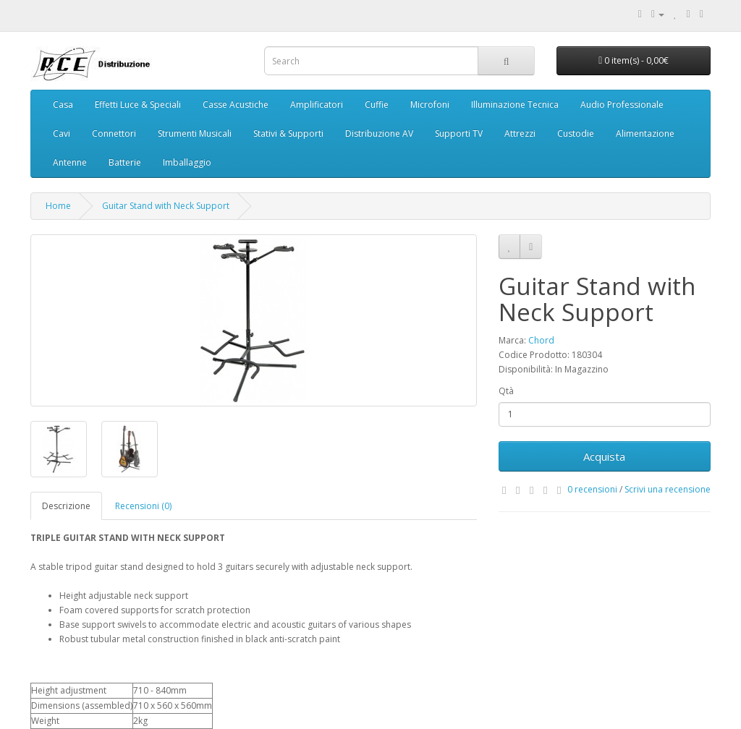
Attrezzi (519, 133)
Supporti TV (459, 133)
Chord (541, 340)
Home (58, 206)
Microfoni (429, 104)
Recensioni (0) (143, 506)
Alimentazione (645, 133)
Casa (63, 104)
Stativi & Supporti (288, 133)
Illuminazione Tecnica (515, 104)
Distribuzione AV (379, 133)
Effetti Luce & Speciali (138, 104)
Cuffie (377, 104)
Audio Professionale (622, 104)
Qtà (506, 391)
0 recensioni (592, 489)
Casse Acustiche (235, 104)
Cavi (61, 133)
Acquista (604, 456)
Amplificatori (316, 104)
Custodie (575, 133)
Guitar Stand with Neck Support (165, 206)
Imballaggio (187, 162)
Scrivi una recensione (667, 489)
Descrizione (66, 506)
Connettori (114, 133)
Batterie (125, 162)
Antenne (70, 162)
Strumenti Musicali (195, 133)
